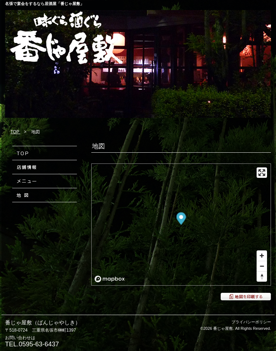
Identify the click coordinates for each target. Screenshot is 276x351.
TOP (15, 131)
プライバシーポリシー (251, 322)
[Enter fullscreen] (262, 172)
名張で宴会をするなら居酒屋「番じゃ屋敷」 (44, 3)
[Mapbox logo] (109, 279)
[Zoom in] (262, 255)
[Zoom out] (262, 266)
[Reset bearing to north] (262, 276)
